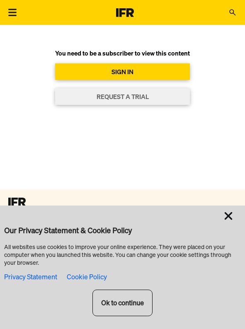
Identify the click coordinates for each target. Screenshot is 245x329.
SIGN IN (122, 72)
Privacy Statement (30, 276)
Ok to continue (122, 302)
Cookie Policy (87, 276)
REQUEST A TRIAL (123, 96)
